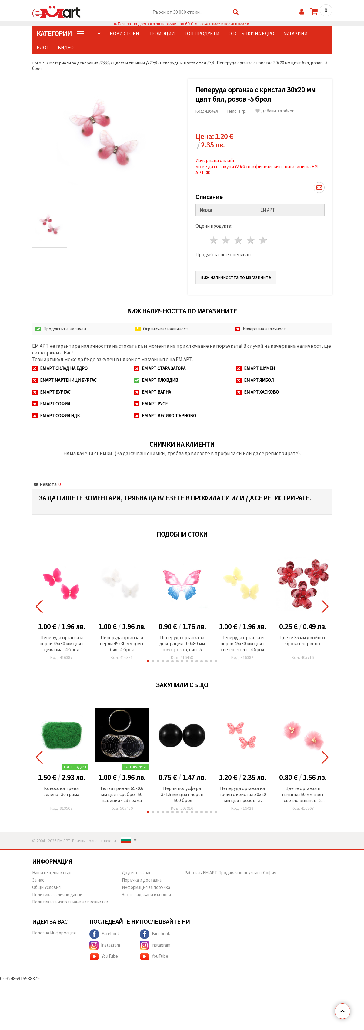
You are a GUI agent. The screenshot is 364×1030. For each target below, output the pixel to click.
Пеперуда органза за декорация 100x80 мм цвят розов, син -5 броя (182, 644)
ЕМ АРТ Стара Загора (159, 368)
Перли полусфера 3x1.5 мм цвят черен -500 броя (182, 794)
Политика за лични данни (57, 895)
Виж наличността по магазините (235, 277)
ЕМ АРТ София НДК (56, 416)
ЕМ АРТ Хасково (257, 392)
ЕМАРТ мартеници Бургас (64, 380)
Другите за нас (136, 873)
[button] (148, 661)
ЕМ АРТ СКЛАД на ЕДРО (60, 368)
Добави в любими (275, 111)
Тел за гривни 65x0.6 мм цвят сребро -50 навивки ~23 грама (121, 794)
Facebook (104, 934)
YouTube (103, 957)
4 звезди (251, 240)
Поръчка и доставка (142, 880)
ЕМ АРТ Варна (152, 392)
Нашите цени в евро (52, 873)
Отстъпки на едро (251, 34)
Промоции (161, 34)
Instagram (104, 945)
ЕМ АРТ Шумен (255, 368)
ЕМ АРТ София (51, 404)
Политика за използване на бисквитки (70, 902)
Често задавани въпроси (146, 895)
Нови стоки (124, 34)
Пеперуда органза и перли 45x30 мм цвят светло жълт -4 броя (242, 644)
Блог (43, 48)
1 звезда (214, 240)
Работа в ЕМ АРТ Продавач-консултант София (230, 873)
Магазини (295, 34)
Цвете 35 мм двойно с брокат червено (302, 641)
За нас (38, 880)
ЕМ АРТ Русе (151, 404)
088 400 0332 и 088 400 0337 (222, 24)
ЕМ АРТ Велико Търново (165, 416)
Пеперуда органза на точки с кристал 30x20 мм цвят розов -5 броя (242, 795)
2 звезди (226, 240)
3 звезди (238, 240)
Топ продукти (201, 34)
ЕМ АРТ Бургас (51, 392)
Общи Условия (46, 887)
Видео (66, 48)
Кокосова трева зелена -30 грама (61, 791)
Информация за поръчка (146, 887)
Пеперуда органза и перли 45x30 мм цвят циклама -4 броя (61, 644)
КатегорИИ (60, 33)
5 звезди (263, 240)
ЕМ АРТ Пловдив (156, 380)
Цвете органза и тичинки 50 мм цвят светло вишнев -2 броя (302, 795)
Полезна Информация (54, 933)
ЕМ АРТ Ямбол (255, 380)
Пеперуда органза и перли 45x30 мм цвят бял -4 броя (122, 644)
